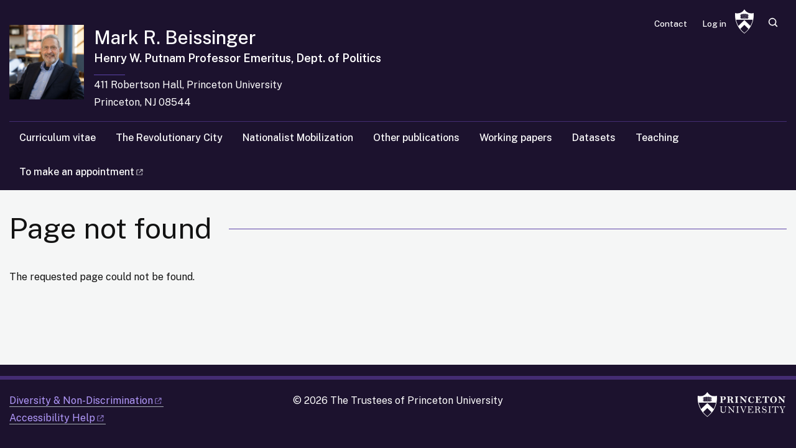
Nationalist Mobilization (298, 138)
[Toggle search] (773, 22)
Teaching (657, 138)
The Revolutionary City (169, 138)
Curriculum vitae (57, 138)
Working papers (515, 138)
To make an (82, 172)
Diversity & (86, 400)
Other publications (416, 138)
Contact (670, 24)
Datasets (594, 138)
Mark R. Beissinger (175, 37)
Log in (714, 24)
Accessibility (57, 418)
